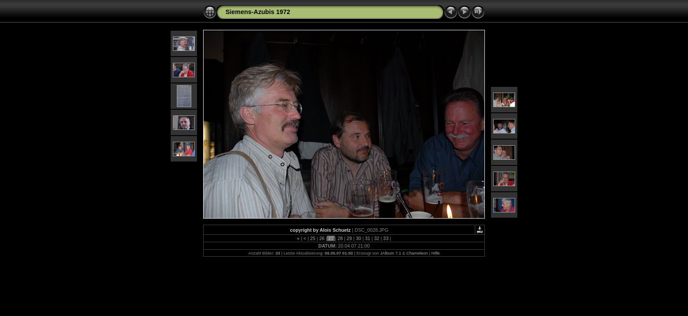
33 (386, 238)
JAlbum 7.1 (390, 253)
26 (322, 238)
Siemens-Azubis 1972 (258, 11)
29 (349, 238)
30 (358, 238)
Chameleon (417, 253)
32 (377, 238)
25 (313, 238)
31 (368, 238)
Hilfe (435, 253)
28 (340, 238)
